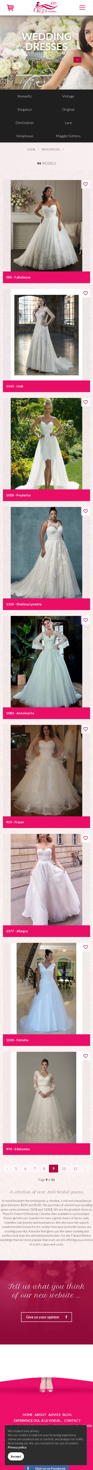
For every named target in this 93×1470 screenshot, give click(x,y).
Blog (67, 1415)
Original (68, 109)
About (40, 1415)
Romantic (25, 96)
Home (31, 149)
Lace (68, 122)
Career (87, 1425)
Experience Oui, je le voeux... (38, 1420)
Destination (25, 122)
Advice (54, 1415)
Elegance (25, 109)
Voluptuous (24, 136)
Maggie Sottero (68, 136)
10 (64, 1168)
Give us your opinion (49, 1317)
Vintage (68, 96)
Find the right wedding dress (41, 60)
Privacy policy (17, 1447)
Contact (72, 1420)
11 (75, 1168)
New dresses (51, 149)
